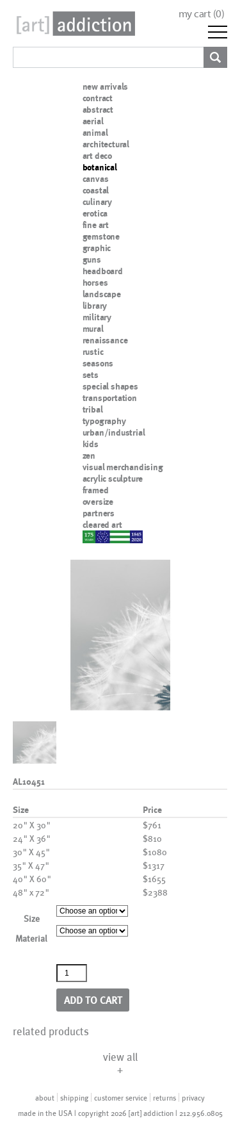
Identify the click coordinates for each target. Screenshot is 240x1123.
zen (89, 455)
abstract (98, 109)
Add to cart (93, 1000)
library (95, 305)
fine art (96, 225)
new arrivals (106, 86)
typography (104, 421)
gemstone (101, 236)
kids (91, 444)
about (44, 1097)
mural (93, 329)
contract (98, 98)
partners (99, 513)
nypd (92, 536)
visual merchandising (123, 467)
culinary (97, 202)
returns (164, 1097)
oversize (98, 501)
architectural (106, 144)
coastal (96, 190)
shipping (74, 1097)
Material (31, 938)
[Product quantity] (71, 973)
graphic (97, 248)
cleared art (102, 525)
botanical (100, 167)
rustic (93, 352)
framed (96, 490)
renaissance (105, 340)
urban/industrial (114, 432)
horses (95, 282)
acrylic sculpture (113, 478)
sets (91, 375)
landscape (102, 294)
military (97, 317)
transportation (110, 398)
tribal (93, 409)
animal (95, 132)
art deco (97, 156)
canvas (96, 179)
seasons (98, 363)
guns (92, 259)
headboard (103, 271)
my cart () (202, 13)
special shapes (110, 386)
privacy (193, 1097)
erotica (95, 213)
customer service (120, 1097)
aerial (93, 121)
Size (32, 918)
